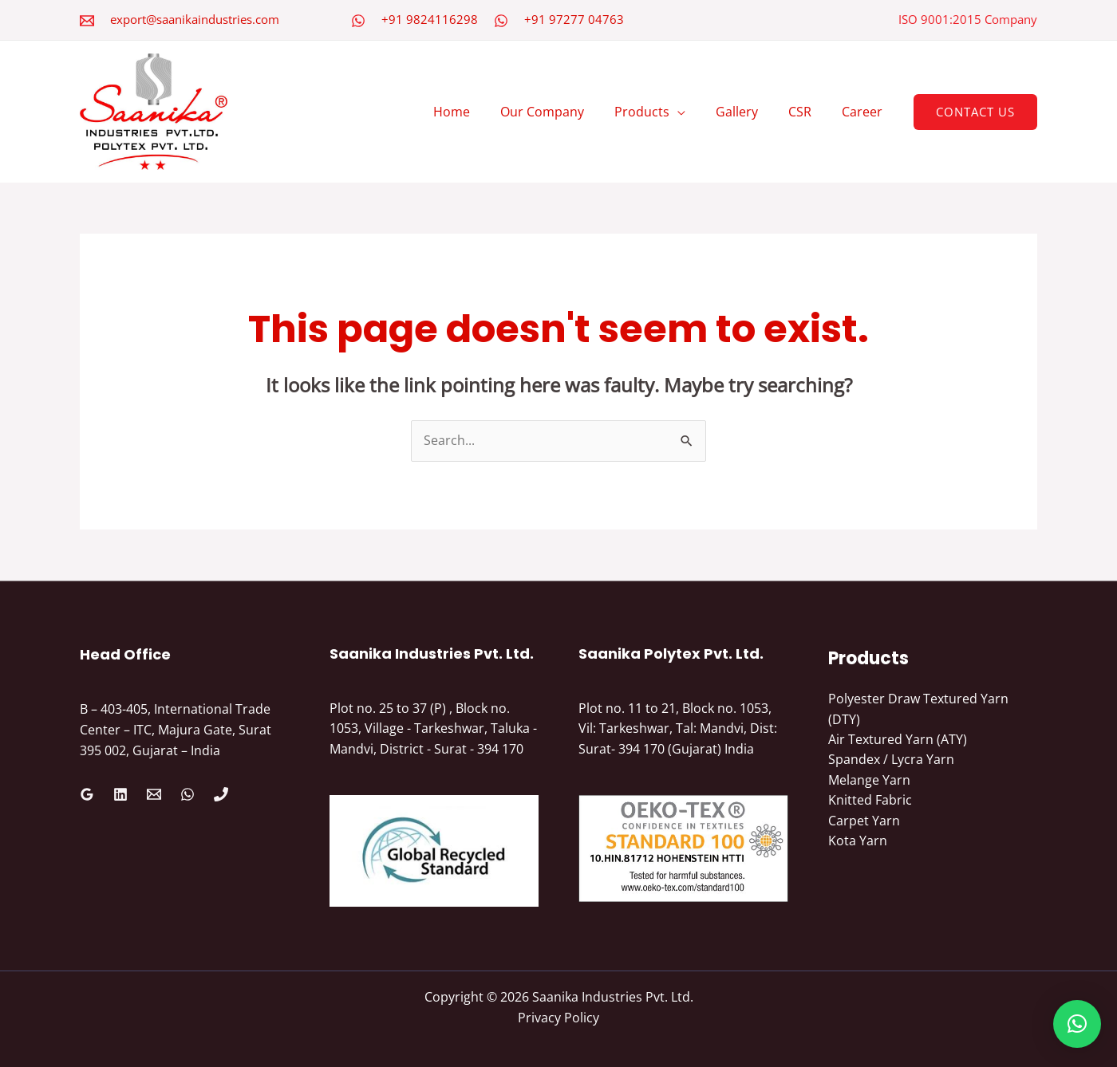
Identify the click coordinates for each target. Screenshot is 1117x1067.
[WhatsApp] (358, 21)
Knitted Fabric (870, 800)
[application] (694, 111)
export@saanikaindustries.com (194, 19)
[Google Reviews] (87, 794)
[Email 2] (87, 21)
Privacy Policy (558, 1017)
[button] (975, 112)
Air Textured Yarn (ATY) (897, 740)
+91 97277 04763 (574, 19)
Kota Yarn (857, 842)
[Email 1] (154, 794)
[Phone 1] (221, 794)
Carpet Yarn (864, 821)
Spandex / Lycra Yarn (891, 760)
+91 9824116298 (429, 19)
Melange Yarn (869, 780)
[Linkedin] (120, 794)
